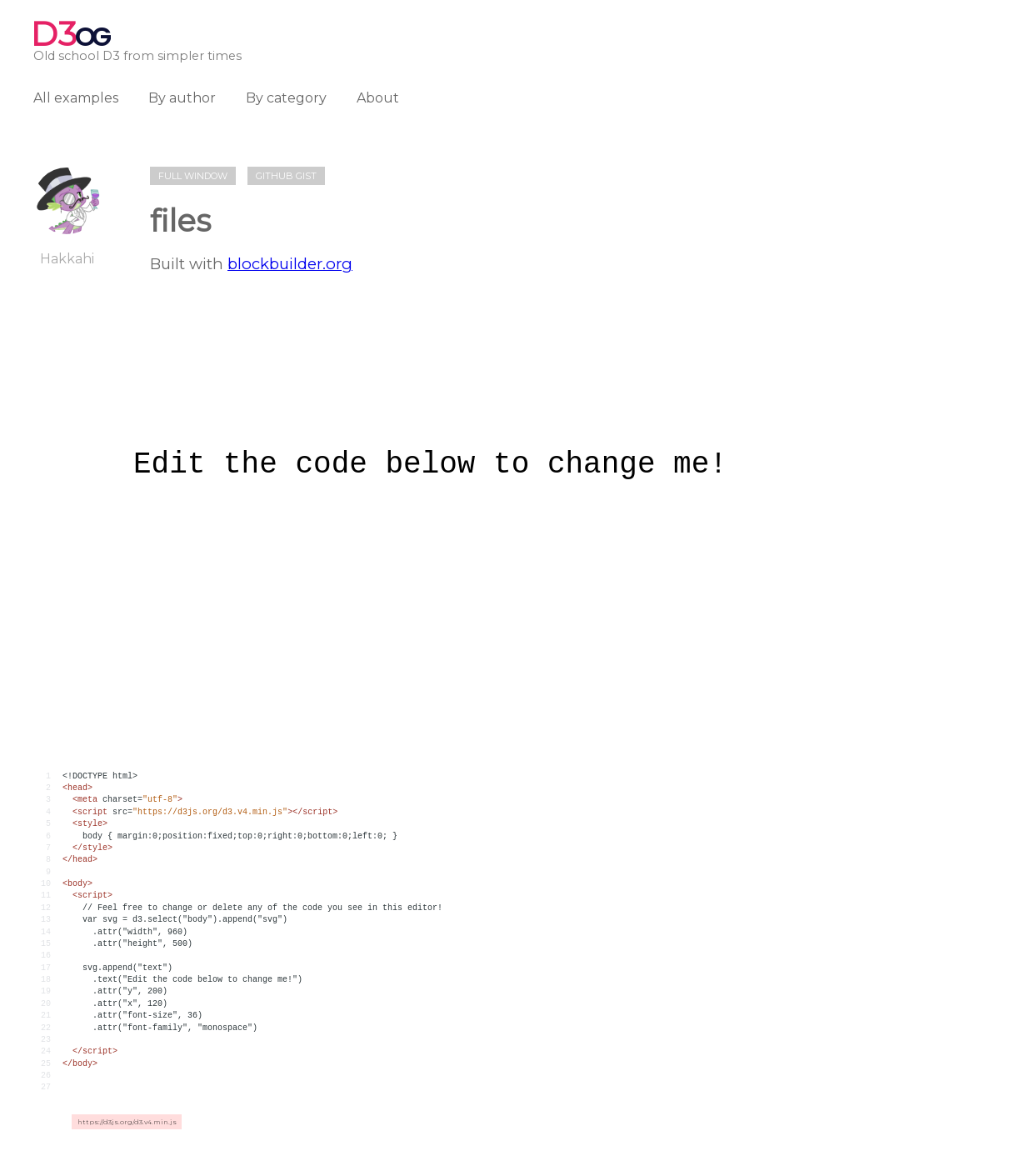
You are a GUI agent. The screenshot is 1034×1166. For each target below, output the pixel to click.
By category (286, 98)
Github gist (286, 176)
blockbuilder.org (289, 263)
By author (182, 98)
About (378, 98)
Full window (192, 176)
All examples (75, 98)
